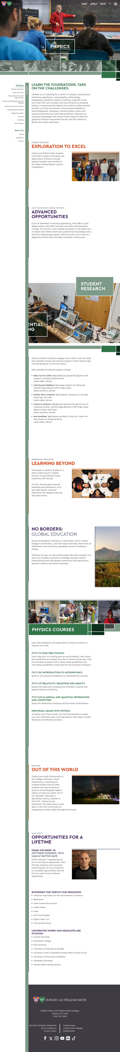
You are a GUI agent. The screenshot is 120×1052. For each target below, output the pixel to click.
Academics (20, 137)
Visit (84, 4)
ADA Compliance (48, 1028)
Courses (21, 116)
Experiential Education (16, 110)
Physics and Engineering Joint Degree (13, 102)
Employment (69, 1031)
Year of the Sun (18, 92)
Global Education (17, 113)
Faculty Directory (17, 89)
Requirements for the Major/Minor (16, 97)
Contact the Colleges (73, 1028)
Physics (20, 85)
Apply (93, 4)
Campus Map (69, 1025)
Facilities (20, 120)
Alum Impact (19, 123)
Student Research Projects (14, 106)
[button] (110, 4)
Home (21, 134)
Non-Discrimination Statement (42, 1025)
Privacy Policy (50, 1031)
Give (103, 4)
